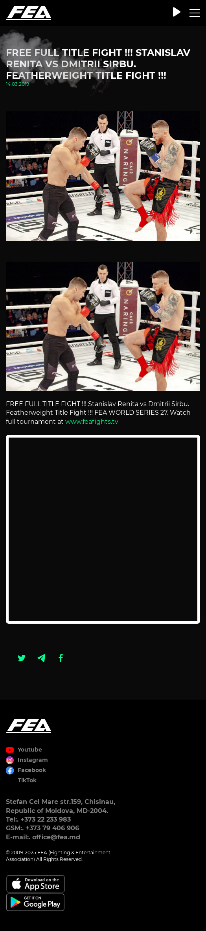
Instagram (33, 759)
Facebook (32, 770)
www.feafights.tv (91, 421)
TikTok (27, 780)
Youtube (30, 749)
